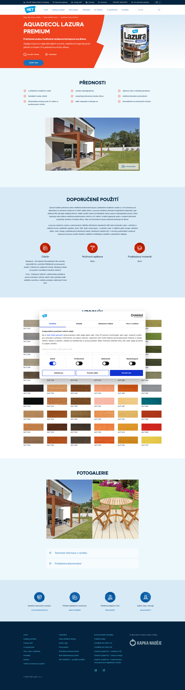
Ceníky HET (76, 2)
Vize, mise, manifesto (31, 651)
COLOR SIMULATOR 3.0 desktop (36, 2)
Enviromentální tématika (103, 635)
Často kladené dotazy (67, 639)
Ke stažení (98, 10)
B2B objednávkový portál (68, 655)
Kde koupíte (73, 10)
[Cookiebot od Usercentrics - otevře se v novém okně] (132, 316)
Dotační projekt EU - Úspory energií (108, 655)
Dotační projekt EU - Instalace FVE (108, 651)
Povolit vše (126, 373)
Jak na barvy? (145, 610)
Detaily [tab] (79, 324)
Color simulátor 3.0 (39, 610)
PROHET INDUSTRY (119, 2)
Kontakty (125, 10)
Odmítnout (58, 373)
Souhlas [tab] (52, 324)
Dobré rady (63, 643)
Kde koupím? (110, 610)
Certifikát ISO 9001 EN (103, 647)
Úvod (46, 10)
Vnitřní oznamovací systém (34, 664)
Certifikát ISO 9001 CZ (103, 643)
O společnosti (112, 10)
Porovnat (102, 2)
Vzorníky (90, 2)
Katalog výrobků (58, 10)
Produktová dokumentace (68, 563)
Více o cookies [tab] (132, 324)
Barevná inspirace (60, 2)
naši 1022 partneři (55, 335)
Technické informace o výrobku (71, 553)
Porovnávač (63, 647)
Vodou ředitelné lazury (51, 17)
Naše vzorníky (75, 610)
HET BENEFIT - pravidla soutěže (72, 660)
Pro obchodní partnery (140, 2)
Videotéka (86, 10)
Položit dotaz (31, 54)
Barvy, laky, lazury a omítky (31, 17)
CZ (157, 2)
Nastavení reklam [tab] (105, 324)
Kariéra (26, 660)
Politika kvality (99, 639)
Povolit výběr (92, 373)
